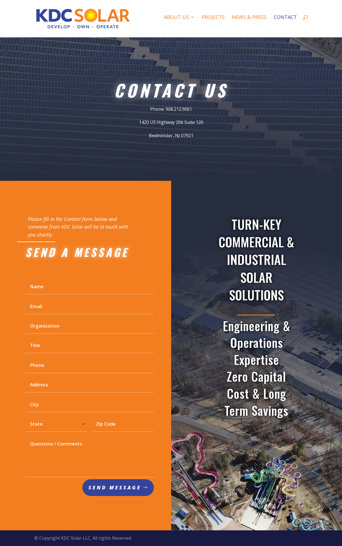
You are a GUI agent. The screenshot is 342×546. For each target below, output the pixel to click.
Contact (285, 17)
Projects (213, 17)
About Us (176, 17)
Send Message (114, 491)
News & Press (249, 17)
